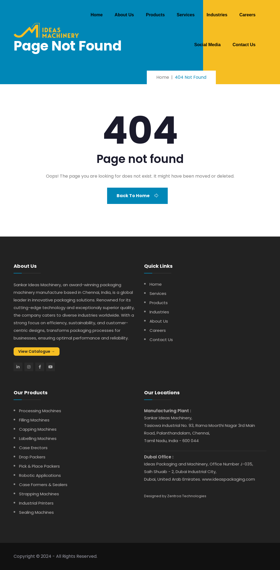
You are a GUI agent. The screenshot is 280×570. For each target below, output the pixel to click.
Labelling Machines (38, 438)
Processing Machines (40, 411)
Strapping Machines (39, 494)
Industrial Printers (36, 503)
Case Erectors (33, 448)
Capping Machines (38, 429)
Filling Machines (34, 420)
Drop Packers (32, 457)
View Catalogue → (36, 351)
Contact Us (244, 44)
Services (186, 14)
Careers (247, 14)
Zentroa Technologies (186, 496)
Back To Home (137, 196)
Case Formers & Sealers (43, 484)
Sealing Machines (36, 512)
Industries (217, 14)
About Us (124, 14)
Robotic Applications (40, 475)
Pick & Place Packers (39, 466)
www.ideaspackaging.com (228, 479)
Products (155, 14)
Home (96, 14)
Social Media (207, 44)
